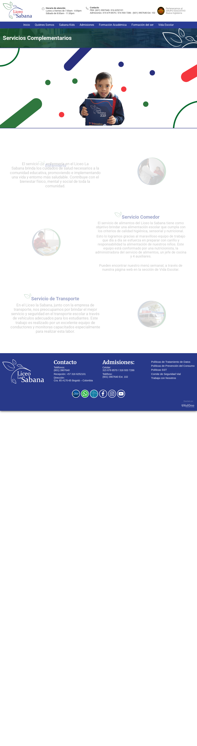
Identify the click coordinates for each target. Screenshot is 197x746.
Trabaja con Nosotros (163, 377)
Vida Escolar (166, 24)
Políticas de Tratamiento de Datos (170, 361)
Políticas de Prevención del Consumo (173, 365)
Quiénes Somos (44, 24)
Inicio (26, 24)
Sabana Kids (67, 24)
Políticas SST (159, 369)
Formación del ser (142, 24)
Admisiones (87, 24)
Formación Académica (113, 24)
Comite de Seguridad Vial (166, 373)
